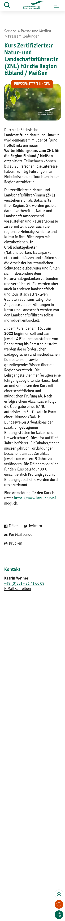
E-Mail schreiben (17, 589)
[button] (57, 5)
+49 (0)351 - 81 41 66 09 (24, 584)
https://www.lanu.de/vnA (35, 498)
